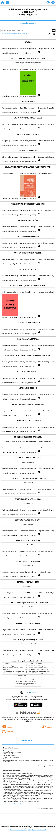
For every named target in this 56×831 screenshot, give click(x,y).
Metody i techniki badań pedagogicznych (12, 673)
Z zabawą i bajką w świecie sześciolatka (25, 679)
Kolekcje (24, 34)
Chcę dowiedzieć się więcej (18, 830)
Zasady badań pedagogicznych (10, 666)
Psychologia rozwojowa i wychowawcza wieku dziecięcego (16, 671)
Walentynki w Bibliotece (11, 771)
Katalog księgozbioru (28, 23)
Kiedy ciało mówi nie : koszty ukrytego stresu (39, 671)
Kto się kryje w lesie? (21, 678)
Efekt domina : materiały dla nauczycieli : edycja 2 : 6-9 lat (29, 683)
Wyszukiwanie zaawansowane (11, 34)
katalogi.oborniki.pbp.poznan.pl (12, 803)
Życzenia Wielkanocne (11, 748)
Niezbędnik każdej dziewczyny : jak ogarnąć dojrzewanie (42, 673)
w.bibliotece (47, 717)
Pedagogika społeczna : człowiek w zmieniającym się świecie (17, 667)
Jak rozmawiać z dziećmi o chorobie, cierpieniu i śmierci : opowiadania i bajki (34, 681)
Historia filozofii (6, 669)
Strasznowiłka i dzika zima (22, 684)
